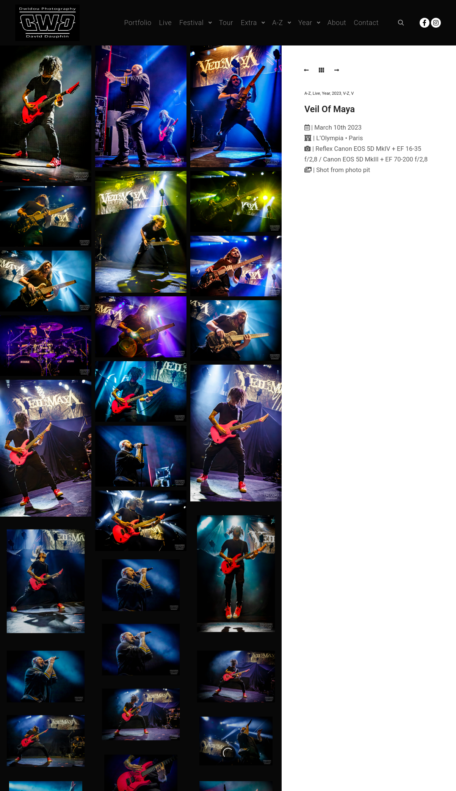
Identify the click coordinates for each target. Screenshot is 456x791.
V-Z (346, 93)
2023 (336, 93)
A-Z (307, 93)
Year (326, 93)
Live (316, 93)
